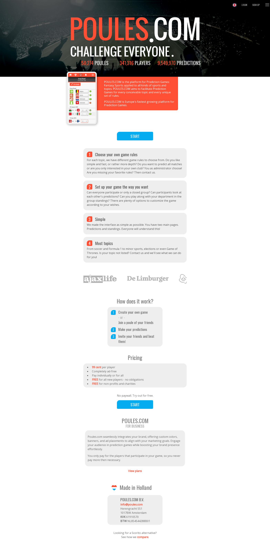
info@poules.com (131, 504)
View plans (135, 471)
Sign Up (256, 5)
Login (244, 5)
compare (142, 537)
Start (135, 136)
